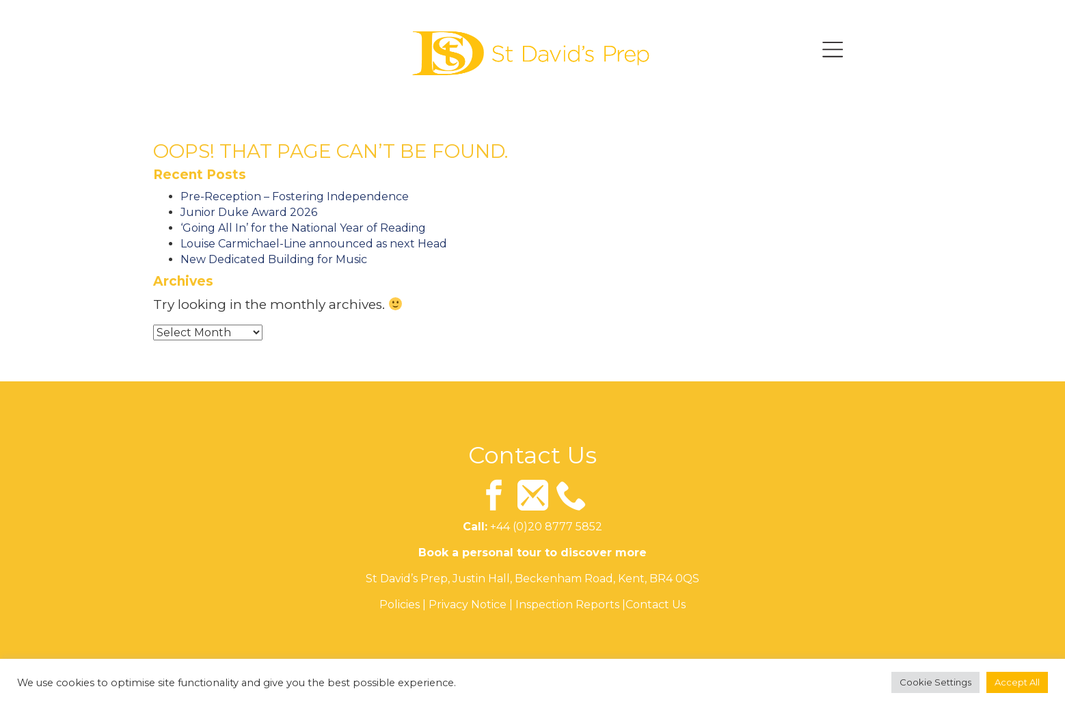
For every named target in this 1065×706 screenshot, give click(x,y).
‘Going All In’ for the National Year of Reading (303, 227)
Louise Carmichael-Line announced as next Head (313, 243)
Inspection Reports (567, 605)
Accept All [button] (1017, 682)
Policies (399, 605)
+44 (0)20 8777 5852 (546, 527)
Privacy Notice (468, 605)
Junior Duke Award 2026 (248, 212)
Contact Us (655, 605)
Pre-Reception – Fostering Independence (294, 196)
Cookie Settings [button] (935, 682)
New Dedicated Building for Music (273, 259)
